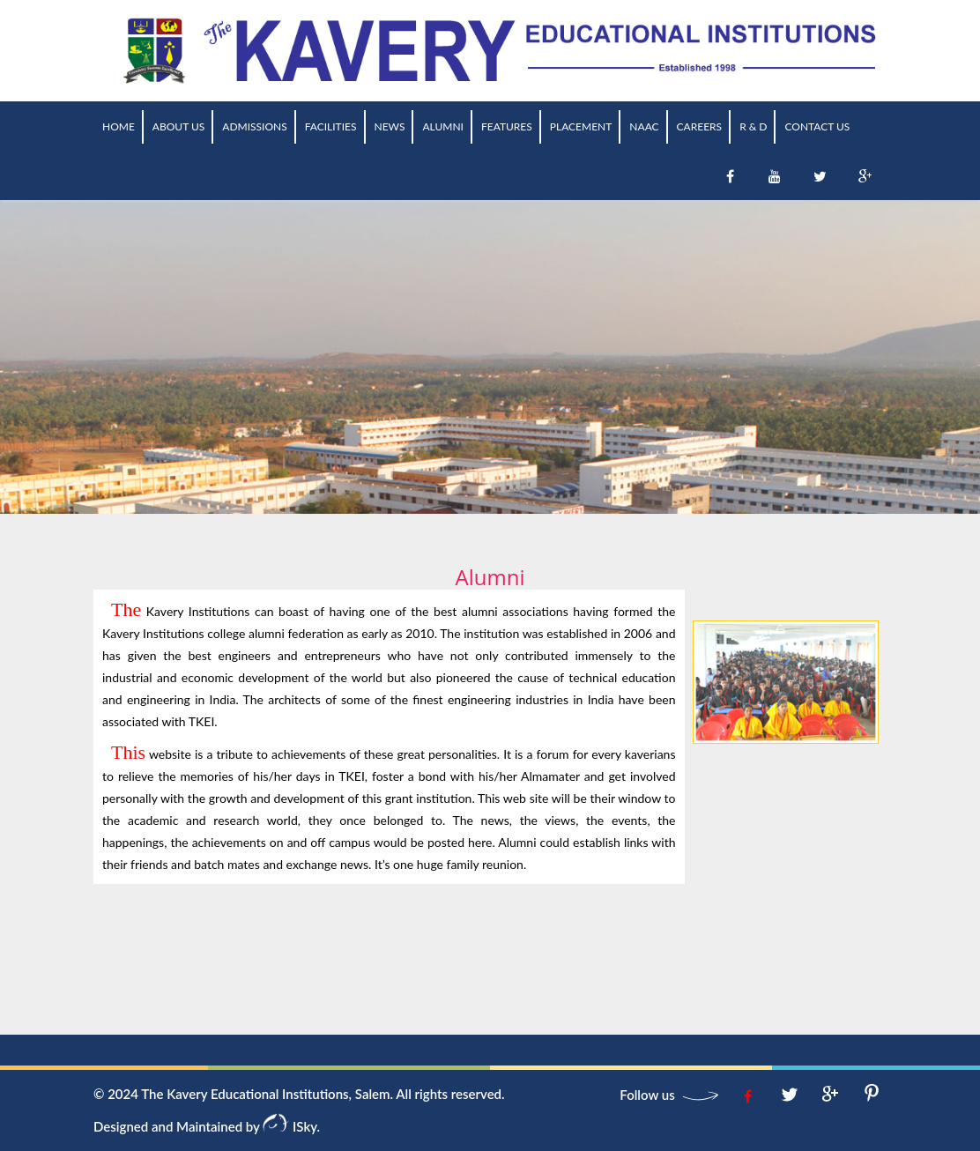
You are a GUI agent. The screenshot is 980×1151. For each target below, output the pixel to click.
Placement (581, 126)
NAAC (643, 126)
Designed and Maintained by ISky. (206, 1126)
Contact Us (817, 126)
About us (178, 126)
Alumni (442, 126)
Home (118, 126)
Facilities (331, 126)
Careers (700, 126)
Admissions (254, 126)
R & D (753, 126)
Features (506, 126)
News (390, 126)
